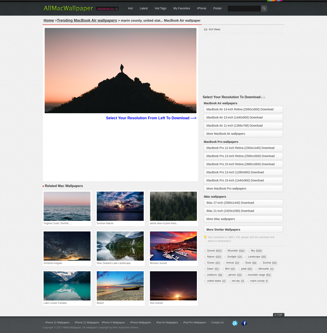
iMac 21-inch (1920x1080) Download (230, 210)
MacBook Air (106, 8)
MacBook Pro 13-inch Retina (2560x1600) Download (240, 156)
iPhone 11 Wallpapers (87, 322)
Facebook (244, 323)
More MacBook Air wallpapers (225, 133)
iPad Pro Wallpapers (194, 322)
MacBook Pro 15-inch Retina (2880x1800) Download (240, 164)
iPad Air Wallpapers (167, 322)
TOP (279, 315)
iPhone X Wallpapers (113, 322)
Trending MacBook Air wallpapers (87, 20)
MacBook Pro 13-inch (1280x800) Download (235, 172)
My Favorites (182, 8)
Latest (144, 8)
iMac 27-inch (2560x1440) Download (230, 202)
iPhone (201, 8)
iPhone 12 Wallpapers (57, 322)
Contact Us (217, 322)
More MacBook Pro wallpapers (226, 188)
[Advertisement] (120, 150)
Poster (217, 8)
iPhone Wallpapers (140, 322)
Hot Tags (160, 8)
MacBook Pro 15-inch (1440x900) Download (235, 180)
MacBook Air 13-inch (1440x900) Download (234, 117)
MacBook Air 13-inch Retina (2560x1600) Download (239, 109)
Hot (130, 8)
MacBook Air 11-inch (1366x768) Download (234, 125)
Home (49, 20)
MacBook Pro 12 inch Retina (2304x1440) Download (240, 148)
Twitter (234, 323)
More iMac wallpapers (220, 219)
